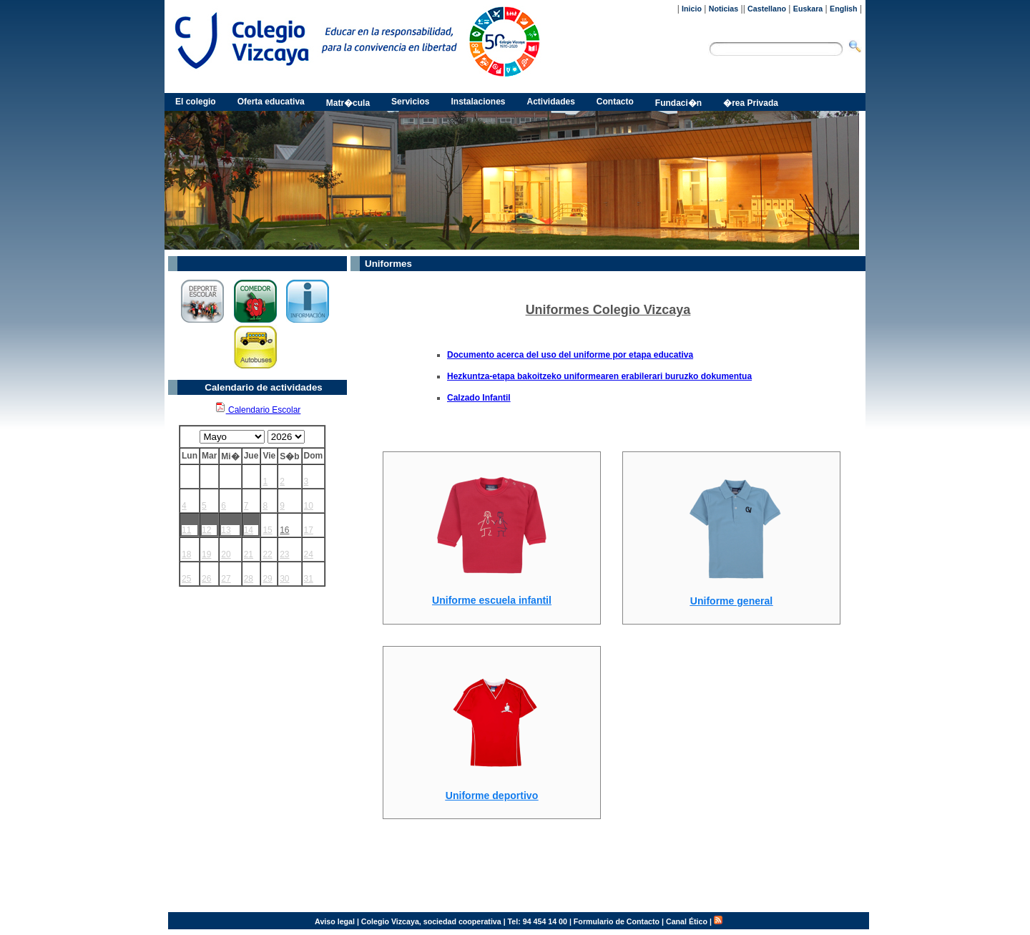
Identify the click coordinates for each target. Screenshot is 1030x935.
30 (284, 579)
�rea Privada (750, 103)
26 (206, 579)
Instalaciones (478, 102)
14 (248, 530)
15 (267, 530)
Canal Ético (686, 921)
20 (225, 554)
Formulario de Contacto (616, 921)
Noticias (723, 8)
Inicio (692, 8)
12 (206, 530)
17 (308, 530)
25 (186, 579)
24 (308, 554)
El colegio (195, 102)
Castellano (766, 8)
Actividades (551, 102)
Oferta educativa (271, 102)
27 (225, 579)
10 (308, 506)
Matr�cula (348, 103)
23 (284, 554)
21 (248, 554)
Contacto (615, 102)
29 (267, 579)
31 (308, 579)
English (843, 8)
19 (206, 554)
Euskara (808, 8)
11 (186, 530)
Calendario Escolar (258, 410)
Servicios (410, 102)
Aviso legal (335, 921)
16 (284, 530)
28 (248, 579)
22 (267, 554)
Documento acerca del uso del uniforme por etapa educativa (570, 355)
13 (225, 530)
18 (186, 554)
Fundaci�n (678, 103)
